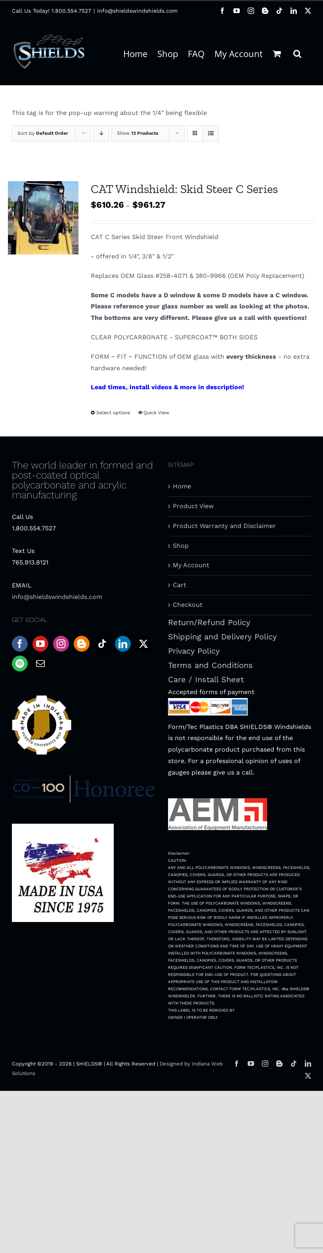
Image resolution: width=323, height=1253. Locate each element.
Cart (179, 585)
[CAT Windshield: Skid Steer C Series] (43, 217)
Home (182, 486)
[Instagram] (61, 644)
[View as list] (210, 133)
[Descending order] (101, 133)
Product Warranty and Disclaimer (224, 526)
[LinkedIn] (123, 644)
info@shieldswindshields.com (137, 11)
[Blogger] (82, 644)
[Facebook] (20, 644)
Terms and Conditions (210, 665)
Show (137, 133)
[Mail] (40, 663)
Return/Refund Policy (209, 622)
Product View (193, 506)
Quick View (156, 412)
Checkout (188, 604)
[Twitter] (143, 644)
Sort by (42, 133)
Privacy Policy (194, 651)
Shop (181, 545)
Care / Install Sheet (206, 679)
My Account (191, 565)
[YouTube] (40, 644)
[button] (297, 53)
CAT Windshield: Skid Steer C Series (184, 189)
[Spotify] (20, 663)
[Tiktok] (102, 644)
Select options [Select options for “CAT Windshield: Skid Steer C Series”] (113, 412)
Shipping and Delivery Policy (222, 636)
